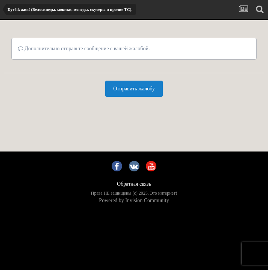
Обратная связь (134, 184)
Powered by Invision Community (134, 200)
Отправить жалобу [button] (134, 89)
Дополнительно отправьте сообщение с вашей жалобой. (84, 48)
